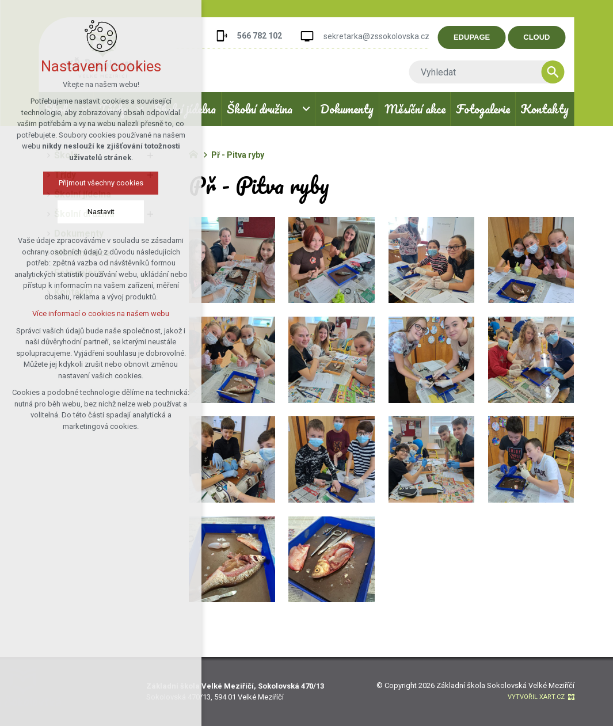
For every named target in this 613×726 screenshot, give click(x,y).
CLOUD (545, 37)
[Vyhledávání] (561, 71)
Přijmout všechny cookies (100, 182)
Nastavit (99, 211)
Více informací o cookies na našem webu (100, 313)
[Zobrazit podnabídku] (306, 109)
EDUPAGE (480, 37)
